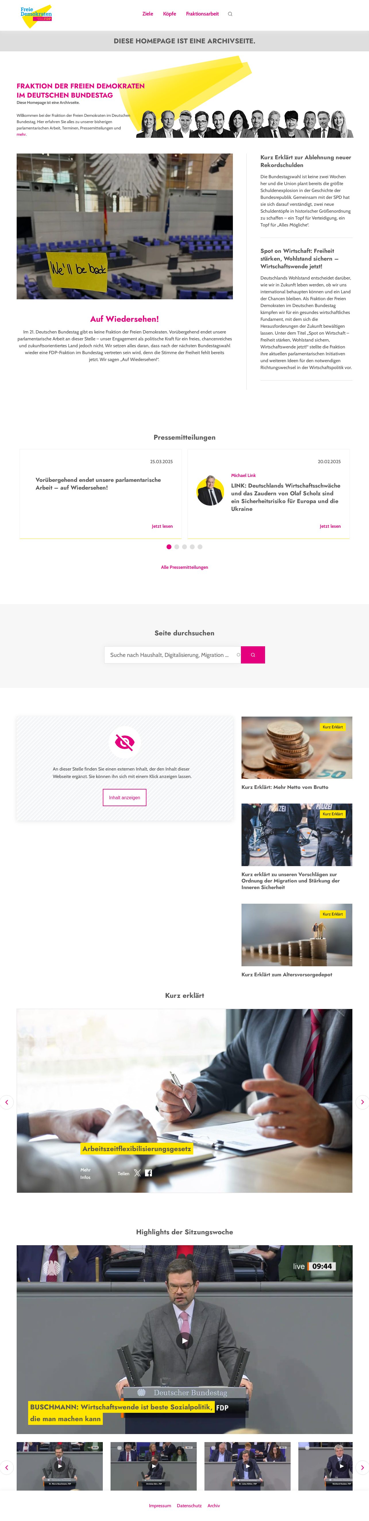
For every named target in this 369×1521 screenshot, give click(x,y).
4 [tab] (192, 547)
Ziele (147, 14)
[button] (137, 1174)
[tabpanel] (101, 494)
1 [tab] (169, 547)
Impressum (160, 1505)
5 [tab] (200, 547)
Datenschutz (189, 1505)
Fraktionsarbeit (202, 14)
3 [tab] (184, 547)
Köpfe (169, 14)
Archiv (214, 1505)
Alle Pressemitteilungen (184, 567)
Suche (230, 15)
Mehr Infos (85, 1174)
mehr (21, 134)
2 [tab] (177, 547)
